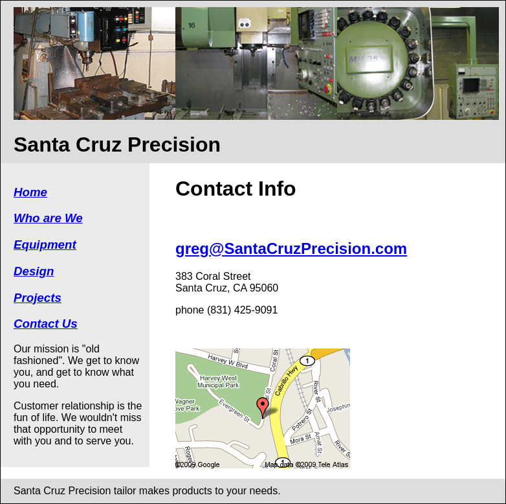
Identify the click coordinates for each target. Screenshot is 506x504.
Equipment (45, 244)
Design (34, 271)
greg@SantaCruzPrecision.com (291, 248)
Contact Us (46, 323)
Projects (37, 297)
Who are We (48, 218)
